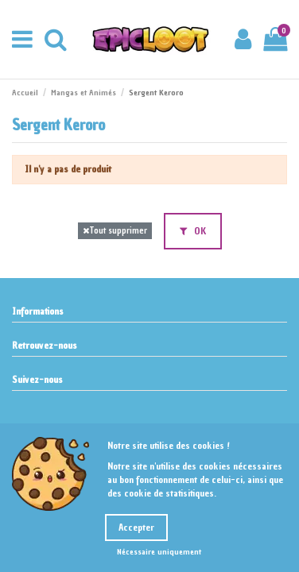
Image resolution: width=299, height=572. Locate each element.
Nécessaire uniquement (159, 552)
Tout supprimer (115, 231)
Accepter (136, 527)
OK (193, 231)
